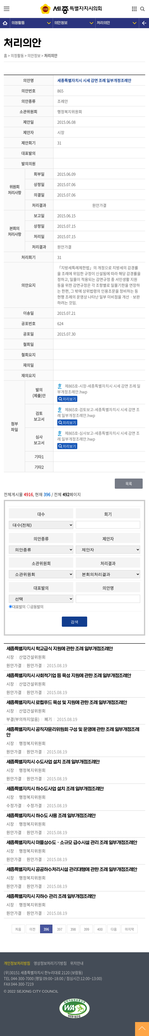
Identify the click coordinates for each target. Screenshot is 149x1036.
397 (59, 929)
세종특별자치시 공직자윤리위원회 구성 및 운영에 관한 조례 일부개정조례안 (72, 732)
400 (100, 929)
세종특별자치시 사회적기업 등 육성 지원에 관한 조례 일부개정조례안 (68, 675)
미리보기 (69, 398)
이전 (32, 929)
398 (73, 929)
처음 (18, 929)
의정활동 (18, 23)
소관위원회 (41, 563)
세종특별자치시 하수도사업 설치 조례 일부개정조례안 (55, 789)
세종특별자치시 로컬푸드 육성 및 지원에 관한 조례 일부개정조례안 (66, 702)
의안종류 (41, 539)
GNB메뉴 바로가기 (74, 0)
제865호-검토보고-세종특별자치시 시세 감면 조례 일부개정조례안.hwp (98, 412)
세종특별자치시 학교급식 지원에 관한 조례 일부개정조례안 (59, 649)
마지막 (129, 929)
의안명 (108, 588)
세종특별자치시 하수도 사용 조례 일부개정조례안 (51, 816)
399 (86, 929)
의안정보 (60, 23)
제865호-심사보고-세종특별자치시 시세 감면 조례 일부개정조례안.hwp (98, 436)
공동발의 (36, 606)
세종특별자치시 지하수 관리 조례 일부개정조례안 (51, 896)
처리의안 (103, 23)
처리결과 (108, 563)
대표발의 (41, 588)
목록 (128, 483)
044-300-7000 (22, 978)
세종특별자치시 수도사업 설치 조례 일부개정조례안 (53, 762)
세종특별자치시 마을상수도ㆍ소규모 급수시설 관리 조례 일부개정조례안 (71, 842)
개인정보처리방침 (17, 963)
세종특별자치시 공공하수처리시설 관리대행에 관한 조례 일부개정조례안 (71, 869)
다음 (114, 929)
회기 (108, 514)
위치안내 (76, 963)
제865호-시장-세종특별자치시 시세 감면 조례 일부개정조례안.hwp (98, 389)
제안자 (108, 539)
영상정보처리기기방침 (50, 963)
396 (46, 929)
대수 (41, 514)
